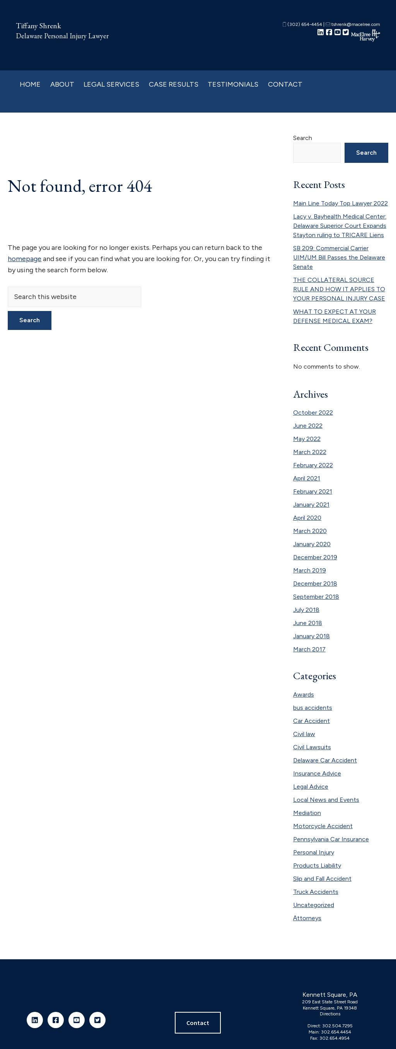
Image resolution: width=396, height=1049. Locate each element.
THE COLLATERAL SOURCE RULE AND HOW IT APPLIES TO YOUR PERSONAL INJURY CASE (339, 289)
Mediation (307, 813)
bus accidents (312, 707)
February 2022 (313, 465)
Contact (197, 1023)
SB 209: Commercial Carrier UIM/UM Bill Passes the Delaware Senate (339, 257)
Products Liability (317, 865)
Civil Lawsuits (312, 747)
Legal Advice (310, 786)
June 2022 (308, 425)
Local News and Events (326, 799)
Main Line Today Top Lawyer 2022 (340, 203)
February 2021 (312, 491)
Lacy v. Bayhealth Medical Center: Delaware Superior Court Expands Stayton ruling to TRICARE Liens (339, 226)
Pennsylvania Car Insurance (331, 839)
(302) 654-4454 (302, 24)
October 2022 (313, 412)
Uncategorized (313, 905)
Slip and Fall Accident (322, 878)
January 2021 (311, 504)
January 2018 (311, 636)
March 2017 (309, 649)
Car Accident (311, 720)
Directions (330, 1014)
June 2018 (307, 623)
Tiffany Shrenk (38, 26)
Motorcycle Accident (323, 826)
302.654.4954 (334, 1038)
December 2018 (315, 583)
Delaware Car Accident (325, 760)
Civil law (304, 734)
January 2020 (312, 544)
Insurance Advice (317, 773)
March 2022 (309, 452)
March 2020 (310, 531)
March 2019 (309, 570)
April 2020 (307, 517)
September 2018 (316, 596)
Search (302, 138)
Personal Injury (313, 852)
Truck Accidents (315, 891)
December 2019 (315, 557)
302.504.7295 (337, 1025)
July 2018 (306, 609)
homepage (24, 259)
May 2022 (307, 438)
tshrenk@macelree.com (353, 24)
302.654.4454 (336, 1032)
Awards (303, 694)
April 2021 (306, 478)
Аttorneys (307, 918)
